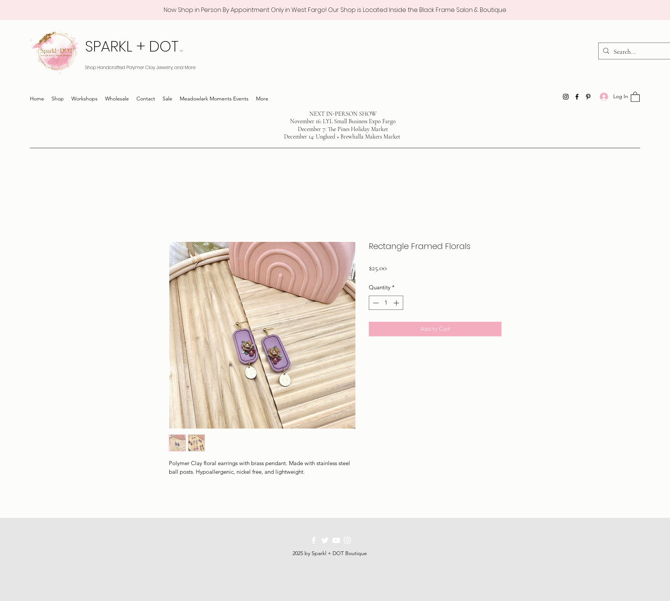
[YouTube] (336, 540)
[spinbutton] (386, 303)
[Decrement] (375, 303)
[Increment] (397, 303)
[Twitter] (325, 540)
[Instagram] (565, 96)
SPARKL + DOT (134, 46)
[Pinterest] (588, 96)
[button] (635, 96)
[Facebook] (577, 96)
